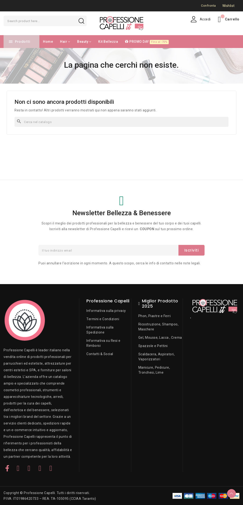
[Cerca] (121, 122)
